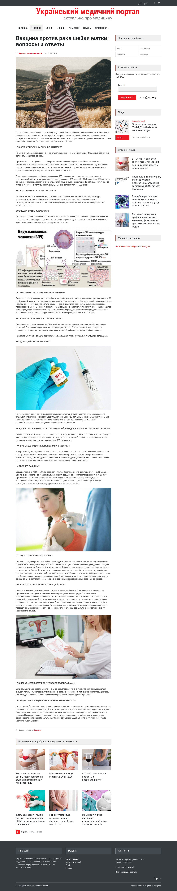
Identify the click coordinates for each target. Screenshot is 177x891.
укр (140, 3)
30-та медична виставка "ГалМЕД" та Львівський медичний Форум (144, 127)
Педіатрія (144, 54)
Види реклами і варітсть (126, 872)
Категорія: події (138, 121)
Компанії (74, 27)
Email (121, 85)
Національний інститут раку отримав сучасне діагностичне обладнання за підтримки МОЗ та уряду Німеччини (146, 182)
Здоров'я (121, 54)
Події (86, 27)
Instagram (146, 246)
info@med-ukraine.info (125, 867)
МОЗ (119, 48)
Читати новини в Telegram (127, 246)
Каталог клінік (72, 859)
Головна (23, 27)
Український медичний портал (36, 886)
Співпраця (101, 27)
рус (146, 3)
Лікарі (60, 27)
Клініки (49, 27)
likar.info (37, 730)
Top (155, 878)
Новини (36, 27)
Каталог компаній (73, 862)
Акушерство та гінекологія (30, 53)
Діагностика (145, 48)
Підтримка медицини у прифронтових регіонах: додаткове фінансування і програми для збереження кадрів (146, 220)
